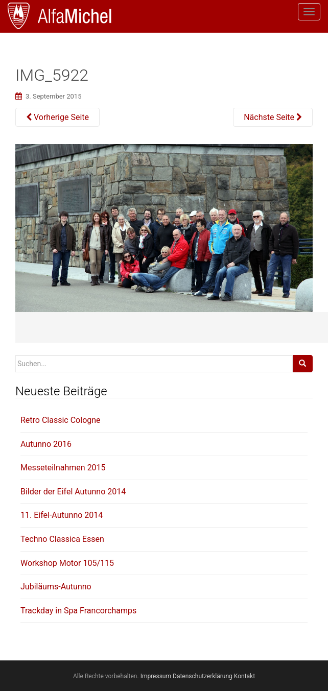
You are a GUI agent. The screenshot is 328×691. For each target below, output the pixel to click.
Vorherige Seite (57, 117)
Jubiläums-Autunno (55, 586)
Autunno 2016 (46, 444)
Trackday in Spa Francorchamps (78, 610)
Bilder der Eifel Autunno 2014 (73, 491)
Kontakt (244, 676)
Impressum (155, 676)
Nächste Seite (273, 117)
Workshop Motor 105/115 (67, 563)
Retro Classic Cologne (60, 420)
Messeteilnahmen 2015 (63, 467)
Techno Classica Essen (62, 539)
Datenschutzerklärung (202, 676)
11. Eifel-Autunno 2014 (61, 515)
